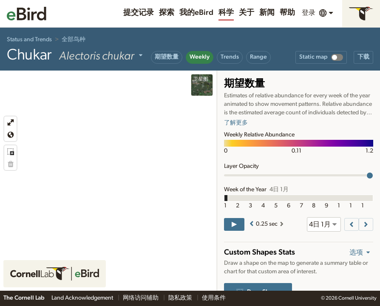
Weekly (200, 57)
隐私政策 (180, 298)
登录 (308, 12)
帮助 (287, 13)
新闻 (267, 13)
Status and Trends (29, 39)
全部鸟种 (73, 39)
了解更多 (236, 123)
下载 (363, 57)
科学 (226, 13)
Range (258, 57)
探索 (166, 13)
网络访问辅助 (141, 298)
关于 (246, 13)
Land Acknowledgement (82, 298)
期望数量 (167, 57)
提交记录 (138, 13)
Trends (230, 57)
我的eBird (196, 13)
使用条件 (214, 298)
